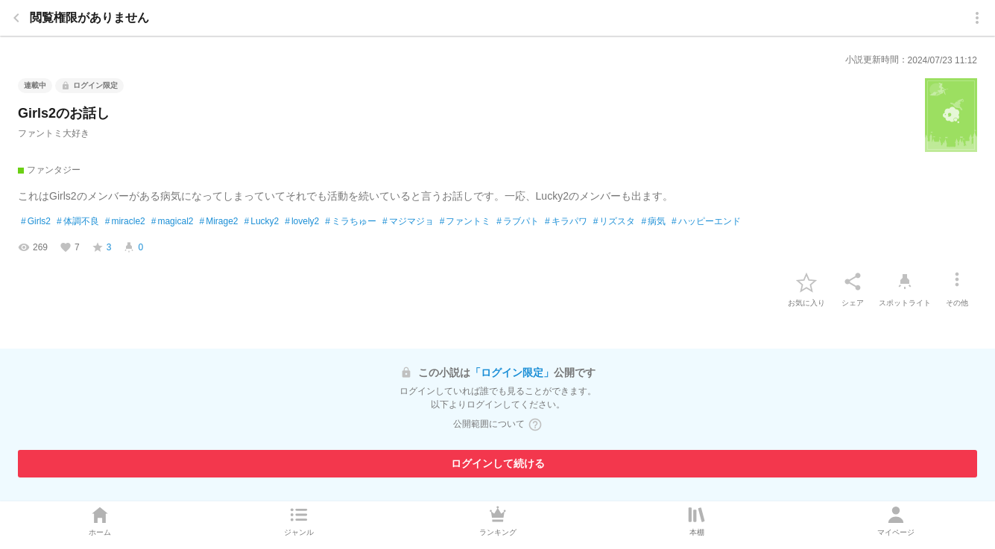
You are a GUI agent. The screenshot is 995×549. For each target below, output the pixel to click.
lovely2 (302, 222)
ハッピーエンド (706, 222)
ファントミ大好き (53, 133)
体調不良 (78, 222)
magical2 (172, 222)
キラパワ (566, 222)
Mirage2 (218, 222)
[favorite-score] (102, 247)
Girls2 (36, 222)
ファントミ (465, 222)
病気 (653, 222)
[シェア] (853, 281)
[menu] (977, 18)
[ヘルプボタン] (535, 424)
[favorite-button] (806, 281)
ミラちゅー (350, 222)
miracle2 (125, 222)
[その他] (957, 281)
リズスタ (614, 222)
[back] (16, 18)
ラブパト (517, 222)
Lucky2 (261, 222)
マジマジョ (408, 222)
